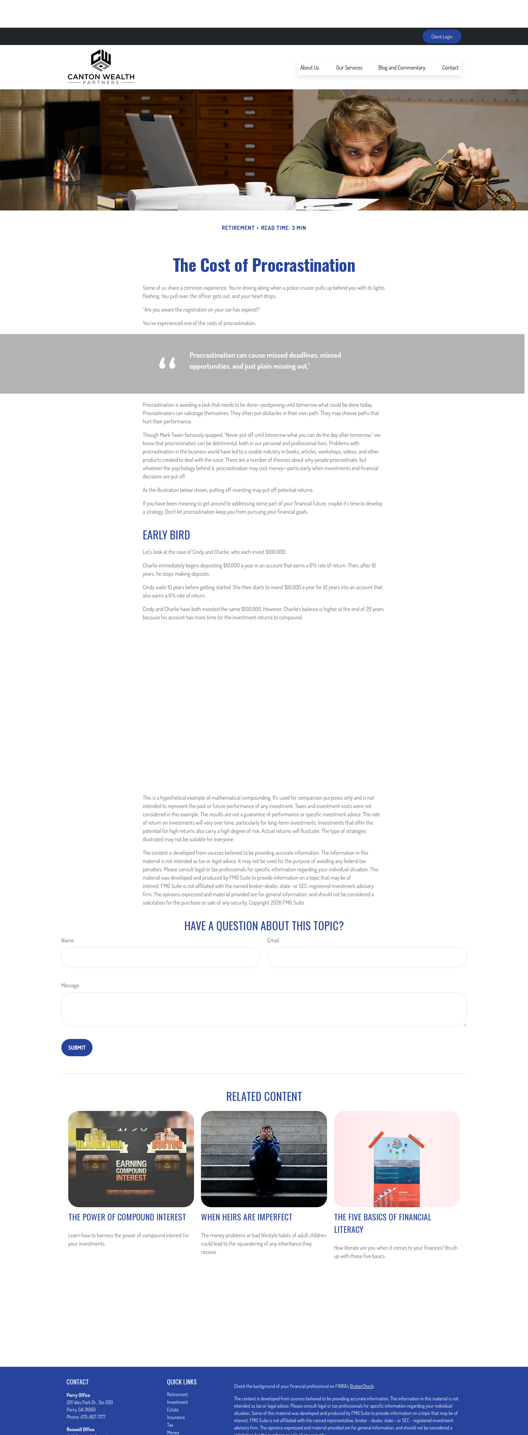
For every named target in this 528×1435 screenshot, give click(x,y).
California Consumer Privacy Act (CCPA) (419, 1420)
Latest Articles (180, 1420)
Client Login (442, 9)
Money (173, 1405)
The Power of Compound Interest (127, 1189)
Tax (170, 1397)
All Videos (176, 1427)
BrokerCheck (361, 1358)
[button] (310, 39)
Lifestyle (174, 1412)
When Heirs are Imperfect (246, 1189)
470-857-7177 (92, 1389)
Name (67, 912)
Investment (177, 1374)
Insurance (176, 1389)
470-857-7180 (93, 1423)
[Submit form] (77, 1020)
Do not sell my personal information (396, 1427)
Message (70, 957)
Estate (172, 1382)
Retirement (177, 1367)
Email (273, 912)
